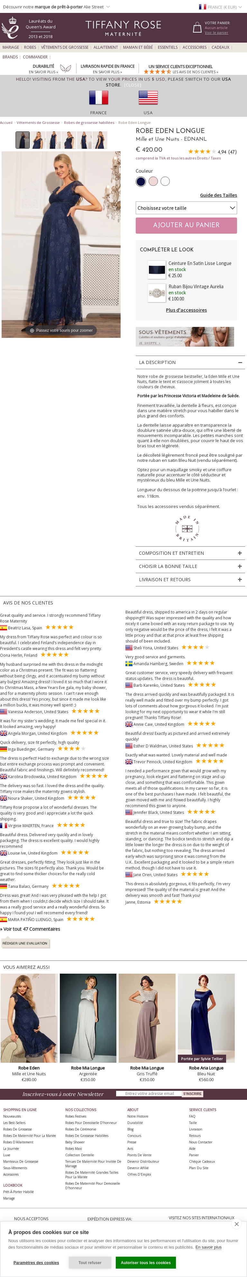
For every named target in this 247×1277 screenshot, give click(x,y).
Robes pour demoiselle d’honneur (91, 1122)
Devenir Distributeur (143, 1161)
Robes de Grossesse (17, 1129)
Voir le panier (216, 32)
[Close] (133, 85)
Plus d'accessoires (186, 310)
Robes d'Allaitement (18, 1142)
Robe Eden (29, 1068)
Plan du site (198, 1168)
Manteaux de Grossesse (20, 1161)
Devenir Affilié (138, 1168)
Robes (30, 47)
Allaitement (106, 47)
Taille (193, 1122)
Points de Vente (139, 1155)
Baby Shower (75, 1142)
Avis (130, 1148)
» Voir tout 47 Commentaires (30, 929)
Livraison (195, 1129)
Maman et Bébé (138, 47)
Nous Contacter (200, 1142)
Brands (10, 57)
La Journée (11, 1148)
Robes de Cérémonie (80, 1129)
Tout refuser (90, 1263)
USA (148, 113)
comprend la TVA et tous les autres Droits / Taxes (178, 158)
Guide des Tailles (218, 195)
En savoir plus (209, 1247)
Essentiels (168, 47)
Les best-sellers (14, 1122)
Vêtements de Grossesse (64, 47)
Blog (130, 1129)
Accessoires (194, 47)
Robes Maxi (73, 1148)
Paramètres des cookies (36, 1263)
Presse (131, 1142)
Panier (194, 1155)
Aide (192, 1148)
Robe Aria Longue (206, 1068)
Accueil (6, 122)
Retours (195, 1135)
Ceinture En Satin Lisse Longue (200, 263)
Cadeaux (220, 47)
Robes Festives (75, 1116)
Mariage (11, 47)
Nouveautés (12, 1116)
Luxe (6, 1155)
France (98, 113)
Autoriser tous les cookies (146, 1263)
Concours (134, 1135)
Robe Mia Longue (88, 1068)
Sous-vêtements (15, 1168)
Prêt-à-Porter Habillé (18, 1192)
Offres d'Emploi (139, 1174)
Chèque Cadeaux (202, 1161)
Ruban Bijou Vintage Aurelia (196, 286)
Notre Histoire (137, 1116)
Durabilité (135, 1122)
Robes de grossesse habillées (89, 122)
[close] (236, 1223)
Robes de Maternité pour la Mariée (29, 1135)
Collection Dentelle (79, 1155)
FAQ (192, 1116)
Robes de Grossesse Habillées (86, 1135)
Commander (35, 57)
